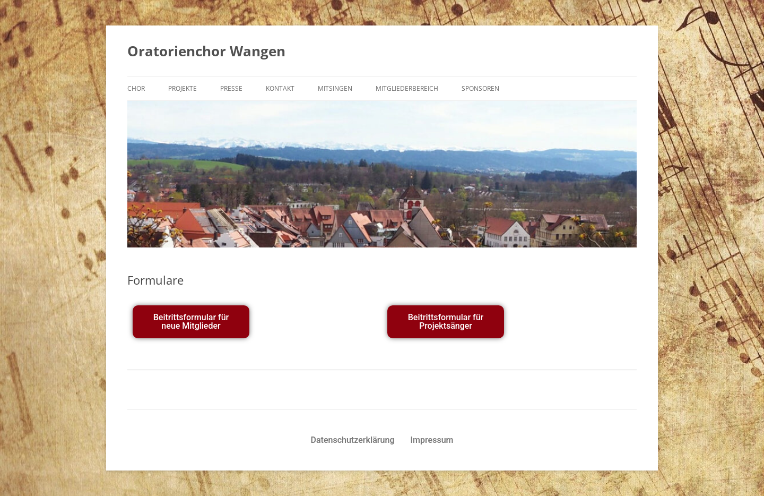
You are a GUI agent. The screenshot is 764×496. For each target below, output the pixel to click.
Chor (136, 88)
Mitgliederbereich (407, 88)
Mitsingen (335, 88)
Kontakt (280, 88)
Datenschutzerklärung (353, 440)
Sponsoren (480, 88)
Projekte (182, 88)
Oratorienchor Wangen (206, 51)
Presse (231, 88)
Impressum (432, 440)
